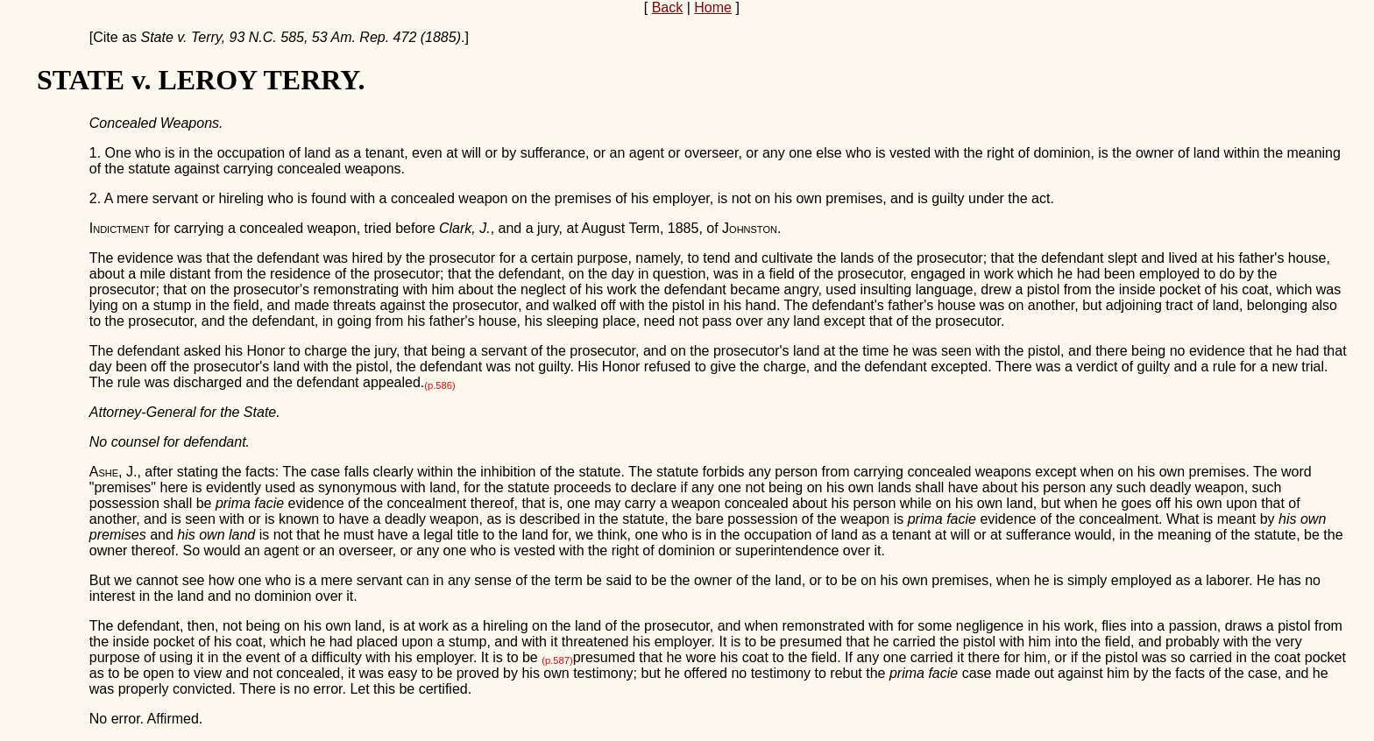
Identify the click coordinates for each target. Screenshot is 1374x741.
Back (667, 7)
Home (713, 7)
